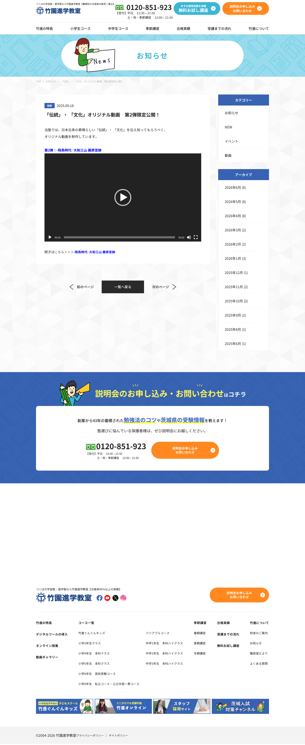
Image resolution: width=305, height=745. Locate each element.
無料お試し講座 (231, 646)
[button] (122, 197)
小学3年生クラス (88, 643)
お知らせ (51, 81)
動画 (228, 155)
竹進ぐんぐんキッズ (91, 633)
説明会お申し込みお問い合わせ (187, 450)
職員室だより (259, 653)
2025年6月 (233, 343)
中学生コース (118, 28)
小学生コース (80, 28)
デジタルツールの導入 (53, 634)
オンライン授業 (48, 646)
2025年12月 (234, 272)
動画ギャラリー (48, 657)
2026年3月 (233, 229)
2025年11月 (234, 286)
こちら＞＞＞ (87, 251)
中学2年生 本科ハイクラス (173, 653)
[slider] (119, 237)
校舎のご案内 (259, 633)
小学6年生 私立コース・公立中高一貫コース (110, 684)
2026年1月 (233, 258)
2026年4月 (233, 215)
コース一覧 (84, 623)
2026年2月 (233, 244)
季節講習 (152, 28)
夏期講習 (207, 643)
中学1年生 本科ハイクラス (173, 643)
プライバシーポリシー (91, 736)
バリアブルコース (165, 633)
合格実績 (183, 28)
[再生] (50, 237)
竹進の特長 (44, 623)
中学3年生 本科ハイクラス (173, 664)
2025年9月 (233, 315)
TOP (38, 81)
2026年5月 (233, 201)
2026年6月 (233, 187)
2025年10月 (234, 300)
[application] (122, 197)
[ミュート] (189, 237)
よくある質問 (259, 664)
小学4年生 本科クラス (93, 653)
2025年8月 (233, 329)
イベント (231, 141)
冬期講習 (207, 653)
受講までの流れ (219, 28)
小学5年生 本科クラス (93, 664)
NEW (228, 126)
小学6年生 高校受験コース (97, 674)
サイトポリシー (121, 736)
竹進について (259, 623)
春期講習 (207, 633)
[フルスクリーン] (196, 237)
